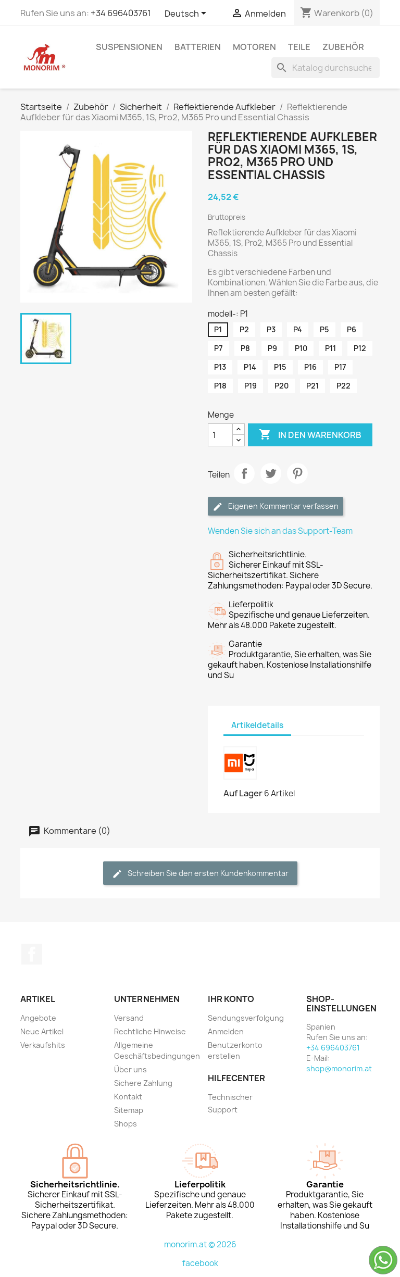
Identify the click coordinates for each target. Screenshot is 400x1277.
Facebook (31, 954)
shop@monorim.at (339, 1068)
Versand (129, 1018)
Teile (299, 47)
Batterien (197, 47)
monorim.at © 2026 (200, 1244)
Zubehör (343, 47)
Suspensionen (129, 47)
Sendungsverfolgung (246, 1018)
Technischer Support (230, 1103)
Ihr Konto (231, 999)
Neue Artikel (42, 1031)
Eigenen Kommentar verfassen (276, 506)
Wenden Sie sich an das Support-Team (280, 530)
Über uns (130, 1069)
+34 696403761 (121, 13)
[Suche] (325, 67)
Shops (125, 1124)
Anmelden (226, 1031)
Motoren (254, 47)
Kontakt (128, 1096)
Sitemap (128, 1110)
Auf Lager (242, 793)
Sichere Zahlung (143, 1083)
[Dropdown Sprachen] (187, 14)
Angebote (38, 1018)
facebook (200, 1263)
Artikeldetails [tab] (257, 725)
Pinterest (297, 473)
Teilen (244, 473)
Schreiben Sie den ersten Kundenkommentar (200, 873)
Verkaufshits (42, 1045)
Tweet (270, 473)
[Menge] (220, 434)
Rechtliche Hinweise (150, 1031)
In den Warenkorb (310, 435)
